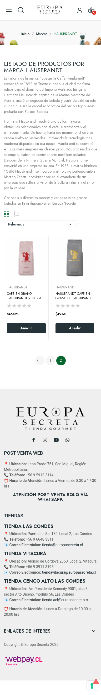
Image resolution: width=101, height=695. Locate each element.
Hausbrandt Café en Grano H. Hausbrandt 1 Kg (73, 296)
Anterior (37, 360)
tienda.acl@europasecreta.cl (65, 600)
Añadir (26, 328)
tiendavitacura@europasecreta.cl (69, 572)
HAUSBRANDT (17, 287)
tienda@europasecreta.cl (62, 545)
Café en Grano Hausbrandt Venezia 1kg (24, 296)
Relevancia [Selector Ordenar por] (40, 224)
